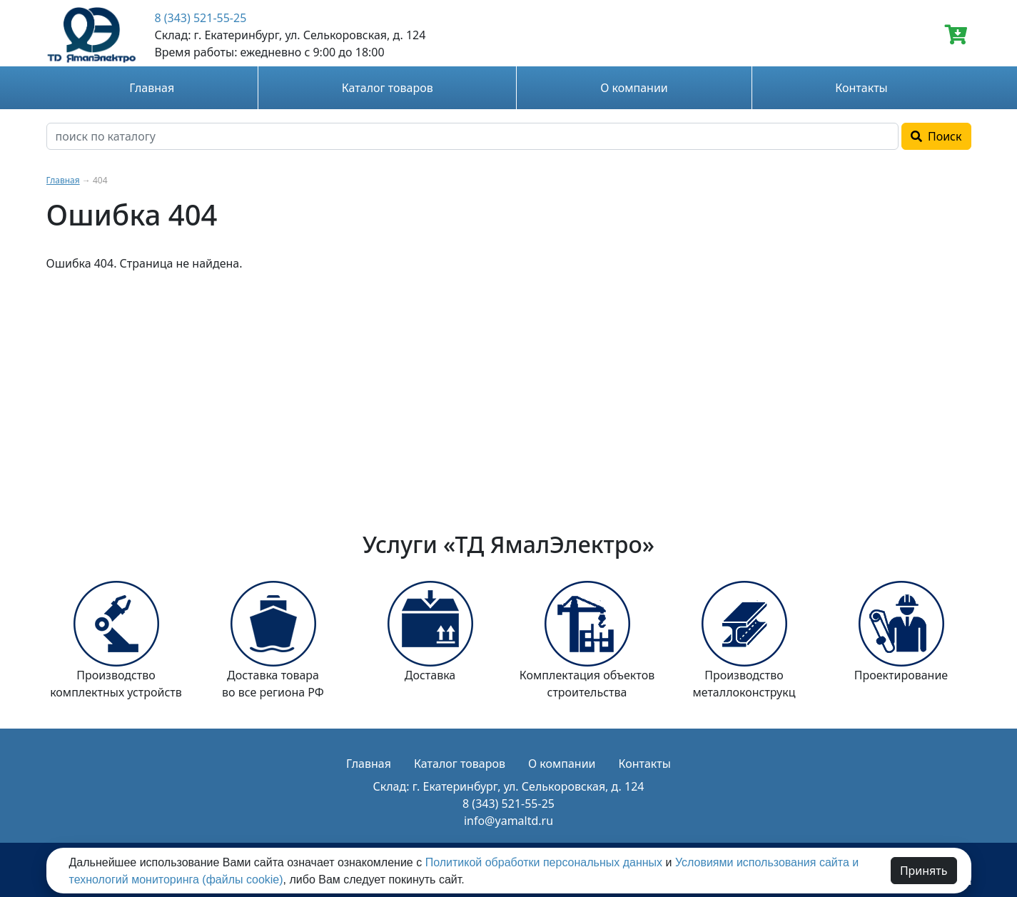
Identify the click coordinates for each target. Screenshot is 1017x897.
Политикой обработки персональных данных (543, 862)
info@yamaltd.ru (508, 820)
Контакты (861, 88)
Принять (924, 870)
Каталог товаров (387, 88)
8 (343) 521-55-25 (200, 18)
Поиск (936, 136)
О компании (634, 88)
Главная (151, 88)
